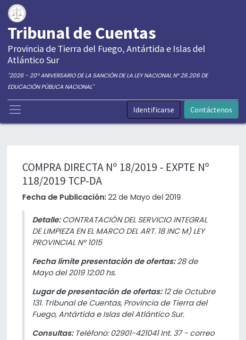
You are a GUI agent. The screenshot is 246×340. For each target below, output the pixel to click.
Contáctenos (211, 109)
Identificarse (153, 109)
